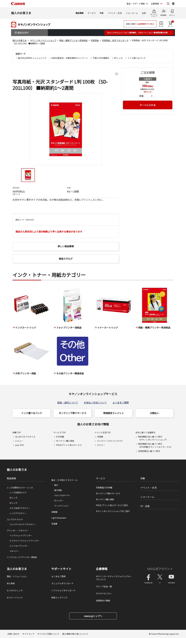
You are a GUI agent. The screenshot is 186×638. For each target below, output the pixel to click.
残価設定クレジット (113, 413)
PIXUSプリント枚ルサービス (69, 445)
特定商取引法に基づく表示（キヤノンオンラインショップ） (153, 438)
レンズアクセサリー (18, 513)
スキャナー (14, 551)
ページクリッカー (61, 505)
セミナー (101, 445)
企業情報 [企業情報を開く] (155, 3)
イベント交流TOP (102, 432)
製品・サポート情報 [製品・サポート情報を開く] (136, 3)
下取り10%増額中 (101, 58)
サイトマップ (28, 633)
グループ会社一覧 (104, 586)
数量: (141, 95)
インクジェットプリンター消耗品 (22, 557)
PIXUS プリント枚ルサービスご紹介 (112, 505)
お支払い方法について (95, 402)
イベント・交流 (115, 13)
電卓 (56, 485)
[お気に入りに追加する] (116, 74)
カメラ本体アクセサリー (20, 508)
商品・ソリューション (17, 576)
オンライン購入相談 (65, 440)
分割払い (154, 413)
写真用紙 (95, 40)
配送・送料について (67, 402)
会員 (144, 13)
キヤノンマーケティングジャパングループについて (114, 578)
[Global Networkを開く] (173, 3)
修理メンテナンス (59, 597)
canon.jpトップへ (93, 616)
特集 (102, 13)
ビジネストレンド (15, 590)
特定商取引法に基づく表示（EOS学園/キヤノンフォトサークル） (155, 445)
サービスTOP (59, 432)
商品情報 (79, 13)
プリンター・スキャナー (18, 530)
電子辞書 (58, 490)
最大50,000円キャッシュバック (32, 58)
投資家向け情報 (103, 600)
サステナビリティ (104, 593)
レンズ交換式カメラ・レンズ (20, 487)
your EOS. (19, 445)
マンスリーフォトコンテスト (110, 440)
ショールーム (132, 13)
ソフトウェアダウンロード (63, 590)
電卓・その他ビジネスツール (64, 480)
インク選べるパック (136, 58)
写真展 (100, 436)
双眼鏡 (54, 511)
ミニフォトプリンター (19, 545)
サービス (92, 13)
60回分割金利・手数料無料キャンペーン (69, 58)
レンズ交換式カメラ (18, 492)
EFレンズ (13, 502)
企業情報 (101, 569)
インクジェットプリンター (21, 535)
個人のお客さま (21, 13)
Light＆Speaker (58, 517)
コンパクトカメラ (15, 519)
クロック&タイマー (62, 495)
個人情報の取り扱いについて (75, 633)
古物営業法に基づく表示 (149, 451)
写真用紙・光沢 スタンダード (115, 40)
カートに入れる (148, 105)
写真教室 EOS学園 (104, 487)
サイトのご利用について (48, 633)
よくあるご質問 (121, 402)
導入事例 (11, 583)
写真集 (54, 523)
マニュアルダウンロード (62, 583)
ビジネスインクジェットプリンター (25, 540)
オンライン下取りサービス (72, 413)
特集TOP (17, 432)
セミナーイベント (15, 597)
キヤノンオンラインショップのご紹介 (113, 511)
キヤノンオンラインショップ (43, 40)
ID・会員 (145, 506)
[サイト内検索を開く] (168, 3)
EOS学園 (60, 436)
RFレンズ (118, 58)
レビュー (19, 440)
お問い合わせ (13, 633)
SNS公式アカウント (160, 569)
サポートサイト (61, 569)
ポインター (59, 500)
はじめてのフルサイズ (25, 436)
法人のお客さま (17, 569)
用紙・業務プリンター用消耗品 (73, 40)
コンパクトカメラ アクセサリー (23, 524)
